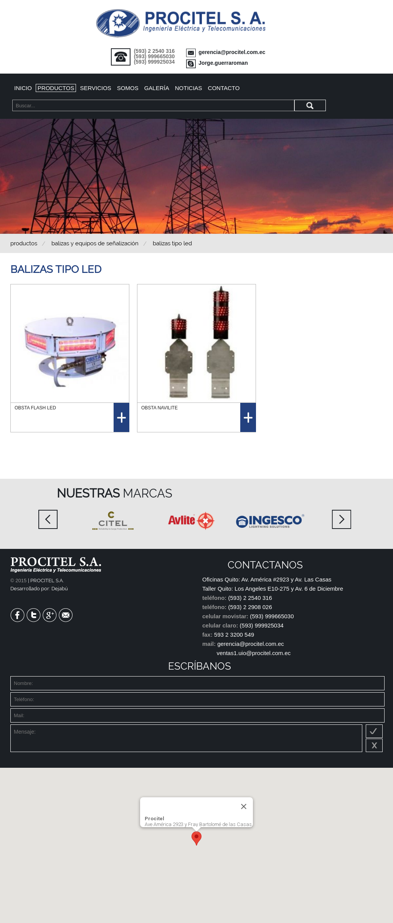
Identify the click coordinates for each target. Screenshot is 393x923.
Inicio (23, 88)
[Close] (243, 806)
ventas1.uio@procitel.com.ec (254, 653)
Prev (48, 519)
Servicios (95, 88)
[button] (196, 838)
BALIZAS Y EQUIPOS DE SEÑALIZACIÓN (95, 243)
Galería (156, 88)
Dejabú (59, 588)
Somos (128, 88)
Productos (56, 88)
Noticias (188, 88)
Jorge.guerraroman (223, 63)
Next (341, 519)
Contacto (224, 88)
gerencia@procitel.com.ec (231, 52)
